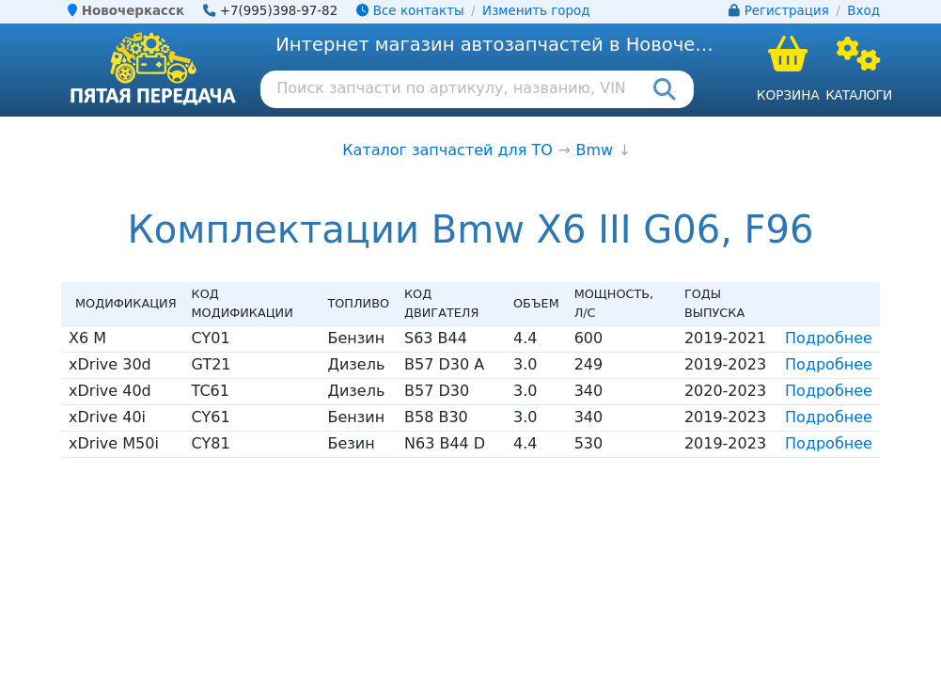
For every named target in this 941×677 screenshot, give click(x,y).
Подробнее (828, 338)
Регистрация (787, 11)
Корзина (788, 94)
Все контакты (409, 11)
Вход (863, 11)
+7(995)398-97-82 (279, 11)
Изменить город (535, 11)
